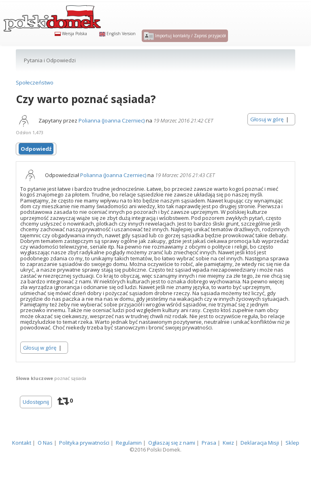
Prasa (209, 458)
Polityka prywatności (84, 458)
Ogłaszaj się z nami (171, 458)
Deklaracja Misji (260, 458)
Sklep (292, 458)
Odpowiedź (36, 164)
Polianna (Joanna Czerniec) (112, 136)
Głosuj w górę (266, 135)
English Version (117, 41)
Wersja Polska (71, 41)
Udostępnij (36, 417)
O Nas (45, 458)
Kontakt (21, 458)
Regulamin (129, 458)
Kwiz (228, 458)
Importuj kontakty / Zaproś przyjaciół (185, 44)
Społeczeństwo (34, 98)
